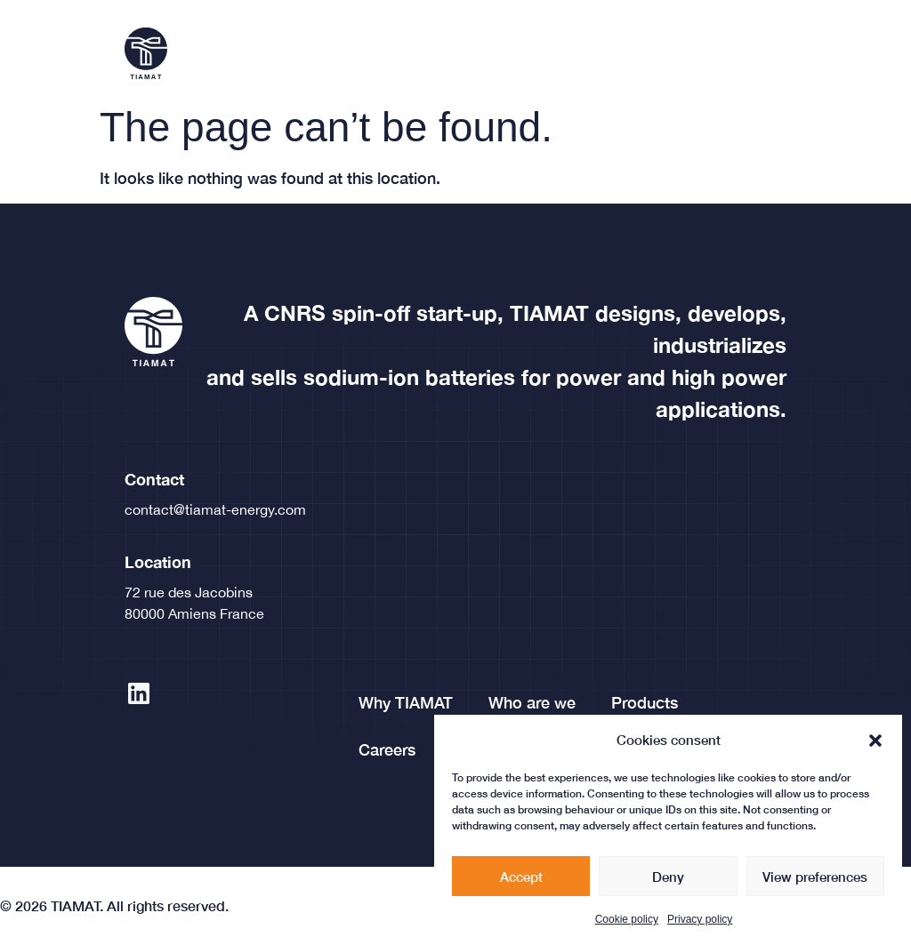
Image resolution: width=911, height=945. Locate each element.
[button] (875, 744)
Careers (387, 749)
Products (644, 702)
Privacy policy (699, 923)
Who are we (532, 702)
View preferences (814, 880)
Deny (668, 880)
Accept (521, 880)
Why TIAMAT (406, 702)
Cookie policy (626, 923)
